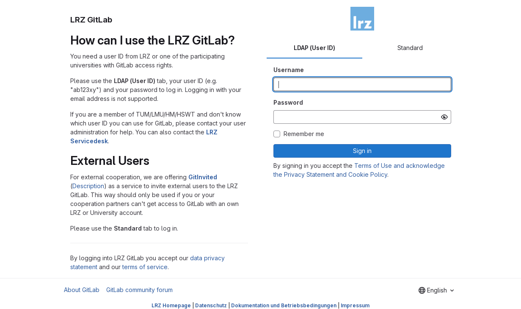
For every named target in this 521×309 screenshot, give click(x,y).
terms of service (145, 266)
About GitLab (81, 289)
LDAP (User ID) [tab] (314, 47)
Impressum (355, 305)
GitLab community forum (139, 289)
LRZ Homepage (171, 305)
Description (88, 185)
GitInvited (202, 177)
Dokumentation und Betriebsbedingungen (283, 305)
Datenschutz (211, 305)
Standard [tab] (410, 47)
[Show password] (444, 117)
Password (288, 102)
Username (288, 69)
